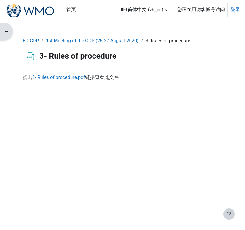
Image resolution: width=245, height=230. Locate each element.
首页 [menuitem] (71, 9)
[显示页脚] (229, 214)
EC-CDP (31, 40)
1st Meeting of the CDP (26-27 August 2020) (92, 40)
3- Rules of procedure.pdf (58, 77)
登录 (235, 9)
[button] (144, 9)
